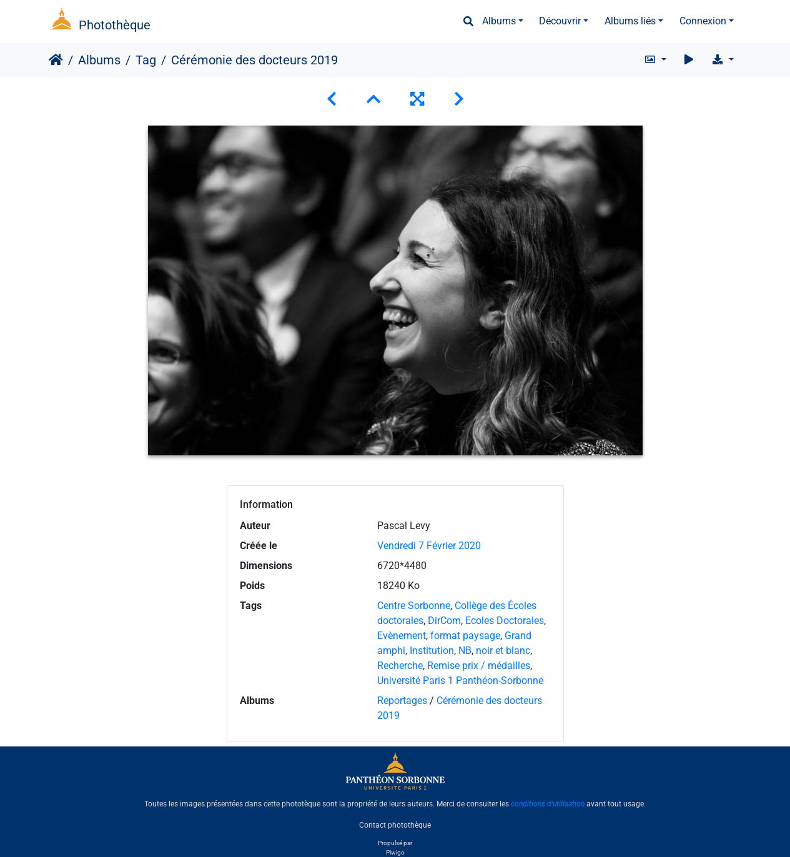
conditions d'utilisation (548, 804)
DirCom (444, 621)
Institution (432, 650)
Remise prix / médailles (478, 665)
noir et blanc (503, 650)
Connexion (702, 21)
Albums (499, 21)
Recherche (400, 665)
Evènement (401, 636)
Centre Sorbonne (413, 606)
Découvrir (560, 21)
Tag (146, 59)
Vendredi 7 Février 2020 (429, 546)
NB (465, 650)
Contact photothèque (395, 825)
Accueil (56, 60)
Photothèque (115, 24)
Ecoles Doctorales (504, 621)
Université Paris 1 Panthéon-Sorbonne (460, 680)
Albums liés (630, 21)
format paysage (465, 636)
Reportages (402, 700)
